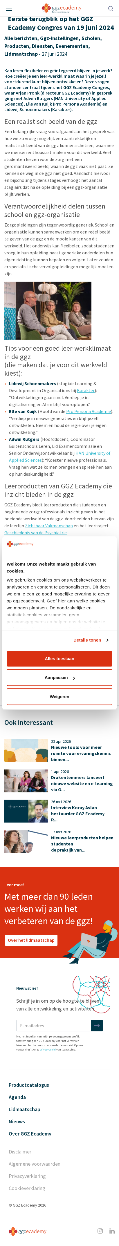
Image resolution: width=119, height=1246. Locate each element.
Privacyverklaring (27, 1176)
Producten (16, 46)
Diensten (42, 46)
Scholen (91, 38)
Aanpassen (60, 677)
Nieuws (17, 1121)
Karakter (86, 390)
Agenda (17, 1097)
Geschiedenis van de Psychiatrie (35, 532)
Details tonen (87, 640)
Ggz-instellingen (59, 38)
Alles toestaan (59, 658)
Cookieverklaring (27, 1188)
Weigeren (59, 696)
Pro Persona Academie (88, 411)
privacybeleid (48, 1049)
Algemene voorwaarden (34, 1163)
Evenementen (72, 46)
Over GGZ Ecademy (30, 1133)
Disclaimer (20, 1151)
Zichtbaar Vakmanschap (49, 525)
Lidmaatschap (21, 53)
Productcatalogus (29, 1085)
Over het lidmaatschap (31, 940)
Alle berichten (20, 38)
